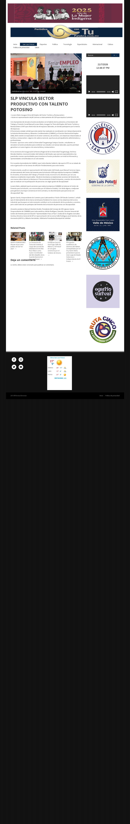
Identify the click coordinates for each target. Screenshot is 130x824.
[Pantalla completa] (116, 92)
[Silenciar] (113, 92)
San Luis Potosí (28, 44)
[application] (103, 85)
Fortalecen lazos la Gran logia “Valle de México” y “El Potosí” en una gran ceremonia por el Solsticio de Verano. (54, 248)
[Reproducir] (89, 92)
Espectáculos (82, 44)
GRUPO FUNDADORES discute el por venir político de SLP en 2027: (18, 246)
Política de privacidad (21, 48)
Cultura (110, 44)
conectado (30, 265)
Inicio (15, 44)
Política (55, 44)
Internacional (97, 44)
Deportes (43, 44)
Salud (37, 48)
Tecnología (67, 44)
